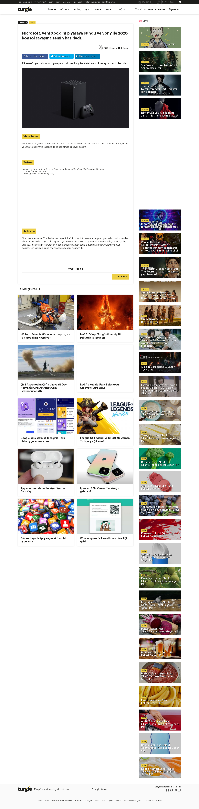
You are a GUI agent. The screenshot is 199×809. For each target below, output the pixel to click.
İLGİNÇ (77, 10)
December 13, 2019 (45, 174)
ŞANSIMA (174, 9)
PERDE (98, 10)
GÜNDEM (51, 10)
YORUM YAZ (120, 277)
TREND (148, 9)
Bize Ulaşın (67, 2)
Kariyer (58, 2)
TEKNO (109, 10)
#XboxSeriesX (78, 169)
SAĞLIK (121, 10)
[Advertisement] (75, 206)
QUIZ (87, 10)
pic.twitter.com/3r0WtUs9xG (34, 171)
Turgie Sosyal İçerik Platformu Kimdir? (32, 2)
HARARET (160, 9)
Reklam (51, 2)
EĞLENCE (64, 10)
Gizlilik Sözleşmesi (109, 2)
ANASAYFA (22, 22)
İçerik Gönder (78, 2)
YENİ (138, 9)
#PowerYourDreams (94, 169)
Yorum (126, 48)
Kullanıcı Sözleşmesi (92, 2)
